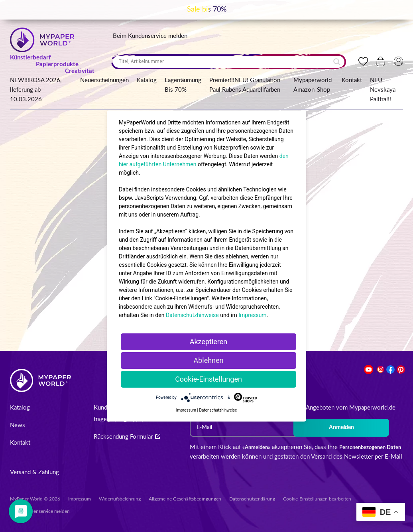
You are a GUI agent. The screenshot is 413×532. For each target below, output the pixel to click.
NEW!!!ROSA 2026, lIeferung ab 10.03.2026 (35, 89)
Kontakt (352, 80)
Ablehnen (208, 360)
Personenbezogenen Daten (370, 447)
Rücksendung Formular (127, 437)
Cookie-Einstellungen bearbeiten (317, 499)
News (17, 425)
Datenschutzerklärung (252, 499)
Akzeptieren (209, 341)
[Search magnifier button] (336, 61)
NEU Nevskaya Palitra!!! (382, 89)
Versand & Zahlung (34, 472)
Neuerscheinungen (104, 80)
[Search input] (225, 61)
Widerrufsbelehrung (120, 499)
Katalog (147, 80)
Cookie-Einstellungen (208, 379)
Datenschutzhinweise (192, 315)
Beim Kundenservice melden (150, 36)
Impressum (79, 499)
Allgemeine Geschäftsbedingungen (185, 499)
